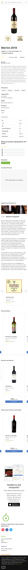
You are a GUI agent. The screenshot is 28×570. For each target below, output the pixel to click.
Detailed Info (4, 117)
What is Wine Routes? (6, 548)
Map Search (4, 542)
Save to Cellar (13, 57)
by (7, 53)
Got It (3, 567)
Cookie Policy (18, 564)
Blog (2, 540)
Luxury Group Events (6, 539)
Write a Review (5, 163)
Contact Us (4, 550)
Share (22, 57)
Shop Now (14, 401)
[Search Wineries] (14, 2)
